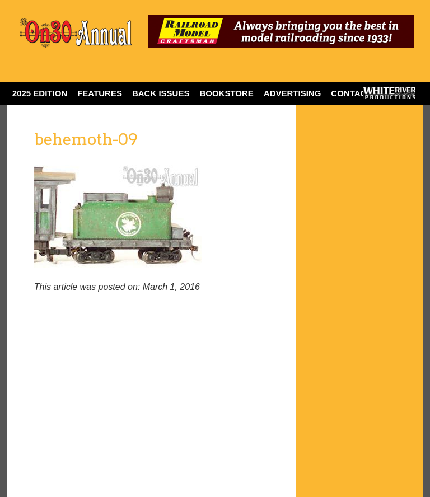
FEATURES (99, 93)
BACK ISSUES (161, 93)
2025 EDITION (39, 93)
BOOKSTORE (226, 93)
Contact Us (358, 93)
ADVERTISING (292, 93)
